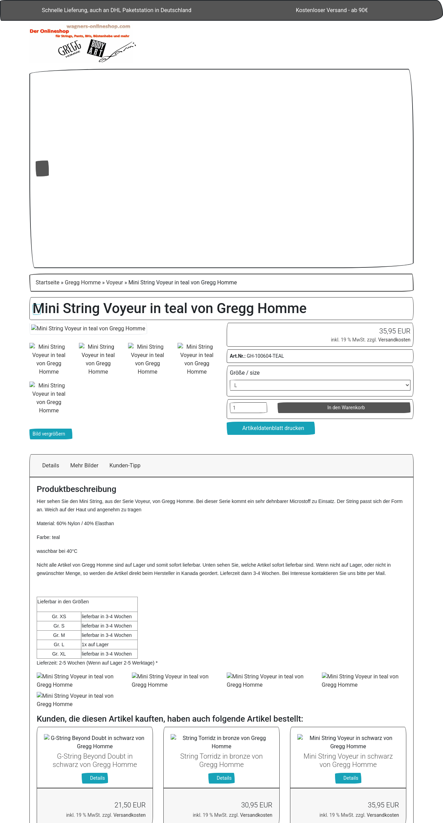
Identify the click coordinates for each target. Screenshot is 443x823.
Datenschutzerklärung (324, 791)
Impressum (370, 791)
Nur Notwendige (352, 756)
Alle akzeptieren (351, 738)
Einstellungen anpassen (351, 772)
